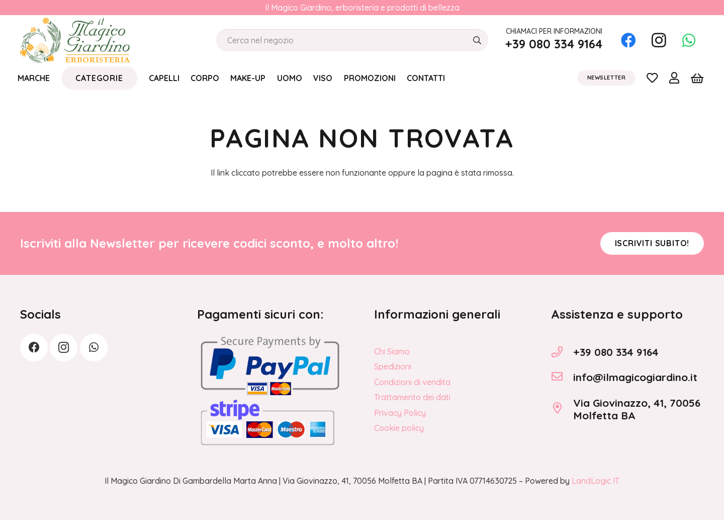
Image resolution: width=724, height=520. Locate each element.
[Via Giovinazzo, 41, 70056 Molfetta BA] (562, 409)
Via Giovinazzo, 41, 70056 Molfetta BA (636, 409)
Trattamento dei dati (412, 397)
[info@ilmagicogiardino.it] (562, 377)
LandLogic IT (595, 481)
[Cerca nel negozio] (352, 40)
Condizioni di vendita (412, 382)
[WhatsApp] (689, 40)
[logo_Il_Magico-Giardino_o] (75, 40)
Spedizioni (392, 366)
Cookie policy (399, 428)
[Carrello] (697, 78)
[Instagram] (659, 40)
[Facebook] (628, 40)
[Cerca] (477, 40)
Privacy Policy (400, 413)
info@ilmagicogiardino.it (635, 377)
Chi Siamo (392, 351)
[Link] (652, 77)
